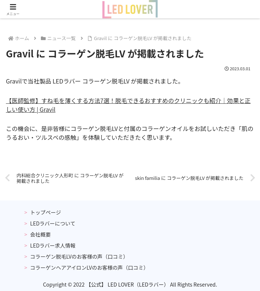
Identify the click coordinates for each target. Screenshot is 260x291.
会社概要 (40, 234)
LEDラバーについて (52, 223)
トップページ (45, 212)
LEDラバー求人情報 (52, 245)
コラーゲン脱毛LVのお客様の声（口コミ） (79, 256)
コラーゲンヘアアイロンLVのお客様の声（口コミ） (89, 267)
